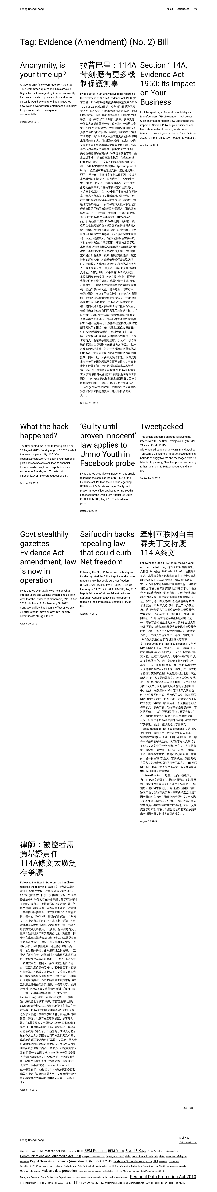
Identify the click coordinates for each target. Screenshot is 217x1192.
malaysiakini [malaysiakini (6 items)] (82, 1171)
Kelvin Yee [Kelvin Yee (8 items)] (106, 1166)
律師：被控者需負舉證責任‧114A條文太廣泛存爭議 (48, 858)
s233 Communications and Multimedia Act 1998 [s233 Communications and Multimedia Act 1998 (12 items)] (125, 1183)
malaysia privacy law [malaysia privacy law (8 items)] (81, 1177)
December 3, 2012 (29, 122)
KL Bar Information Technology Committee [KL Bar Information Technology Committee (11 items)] (133, 1166)
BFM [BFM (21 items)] (80, 1151)
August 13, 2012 (28, 1089)
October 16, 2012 (149, 145)
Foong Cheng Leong (32, 8)
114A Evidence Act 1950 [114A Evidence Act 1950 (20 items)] (51, 1151)
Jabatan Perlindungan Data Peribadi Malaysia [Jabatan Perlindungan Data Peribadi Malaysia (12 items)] (78, 1166)
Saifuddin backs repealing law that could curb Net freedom (107, 548)
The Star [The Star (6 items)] (182, 1183)
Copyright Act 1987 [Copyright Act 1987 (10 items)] (115, 1156)
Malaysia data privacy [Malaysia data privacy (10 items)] (30, 1171)
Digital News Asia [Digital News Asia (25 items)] (42, 1161)
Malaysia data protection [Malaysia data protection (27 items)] (59, 1171)
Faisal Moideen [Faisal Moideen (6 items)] (174, 1162)
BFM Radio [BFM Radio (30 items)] (116, 1151)
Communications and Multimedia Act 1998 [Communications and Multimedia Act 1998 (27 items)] (50, 1156)
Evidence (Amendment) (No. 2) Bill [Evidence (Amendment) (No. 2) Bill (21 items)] (136, 1161)
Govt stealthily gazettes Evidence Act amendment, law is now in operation (48, 557)
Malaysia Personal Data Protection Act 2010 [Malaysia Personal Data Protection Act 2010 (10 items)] (143, 1171)
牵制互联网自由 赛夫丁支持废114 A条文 (167, 543)
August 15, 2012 (148, 821)
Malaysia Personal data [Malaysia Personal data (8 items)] (112, 1171)
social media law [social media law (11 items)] (159, 1183)
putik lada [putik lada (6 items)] (68, 1183)
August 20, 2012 (28, 623)
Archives (184, 1137)
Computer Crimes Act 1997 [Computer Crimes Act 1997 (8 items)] (93, 1156)
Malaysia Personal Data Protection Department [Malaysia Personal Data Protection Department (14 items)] (45, 1177)
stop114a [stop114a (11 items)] (173, 1183)
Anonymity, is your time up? (43, 70)
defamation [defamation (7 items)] (24, 1162)
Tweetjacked (161, 426)
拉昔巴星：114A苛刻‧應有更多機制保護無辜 (108, 74)
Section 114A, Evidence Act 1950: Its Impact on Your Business (167, 84)
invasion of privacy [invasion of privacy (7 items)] (46, 1166)
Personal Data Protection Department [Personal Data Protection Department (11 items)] (38, 1183)
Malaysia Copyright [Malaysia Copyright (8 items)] (178, 1166)
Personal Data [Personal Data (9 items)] (122, 1177)
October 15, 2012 (29, 483)
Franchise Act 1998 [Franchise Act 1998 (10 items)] (29, 1166)
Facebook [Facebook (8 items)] (163, 1162)
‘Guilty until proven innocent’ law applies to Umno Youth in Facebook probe (108, 445)
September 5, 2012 (150, 478)
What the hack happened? (44, 431)
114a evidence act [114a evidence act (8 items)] (27, 1151)
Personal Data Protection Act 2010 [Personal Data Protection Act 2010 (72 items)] (163, 1176)
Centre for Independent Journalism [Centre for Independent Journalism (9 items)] (163, 1151)
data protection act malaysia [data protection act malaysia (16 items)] (141, 1156)
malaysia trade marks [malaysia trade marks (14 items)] (103, 1177)
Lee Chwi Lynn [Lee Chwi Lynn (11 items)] (162, 1166)
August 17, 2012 (88, 613)
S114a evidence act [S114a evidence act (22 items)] (86, 1182)
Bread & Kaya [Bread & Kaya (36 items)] (135, 1151)
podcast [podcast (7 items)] (61, 1183)
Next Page (190, 1108)
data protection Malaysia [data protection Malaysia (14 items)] (173, 1156)
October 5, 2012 (88, 511)
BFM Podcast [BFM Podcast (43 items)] (95, 1150)
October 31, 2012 (89, 403)
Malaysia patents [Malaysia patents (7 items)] (94, 1171)
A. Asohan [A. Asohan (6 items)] (72, 1151)
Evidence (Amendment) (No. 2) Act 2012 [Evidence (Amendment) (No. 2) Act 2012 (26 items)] (84, 1161)
